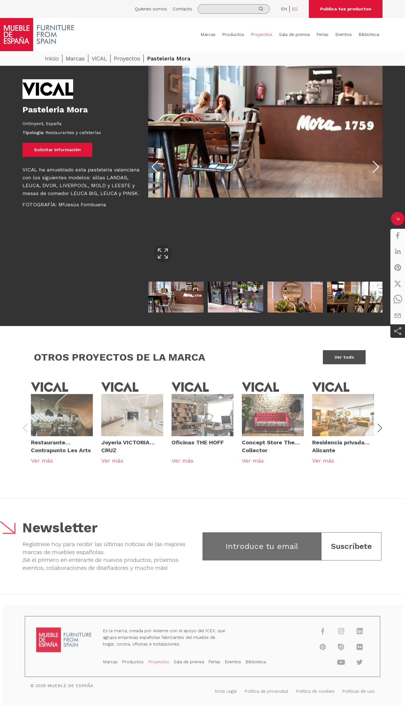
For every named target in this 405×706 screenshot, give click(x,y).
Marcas (208, 34)
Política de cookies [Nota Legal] (309, 690)
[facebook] (397, 235)
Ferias (322, 34)
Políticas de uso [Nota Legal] (351, 690)
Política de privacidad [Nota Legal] (263, 690)
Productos (233, 34)
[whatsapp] (397, 299)
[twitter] (397, 283)
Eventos (343, 34)
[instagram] (334, 633)
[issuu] (334, 648)
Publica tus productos (345, 9)
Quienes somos (151, 9)
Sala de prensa (294, 34)
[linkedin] (397, 251)
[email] (397, 315)
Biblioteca (369, 34)
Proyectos (261, 34)
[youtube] (334, 663)
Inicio (52, 58)
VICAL (99, 58)
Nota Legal (224, 690)
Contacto (182, 9)
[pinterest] (397, 267)
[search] (234, 9)
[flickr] (352, 648)
